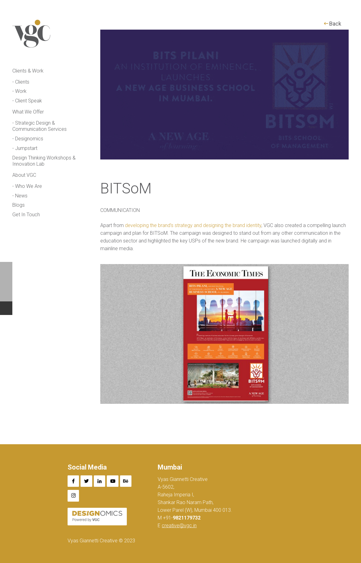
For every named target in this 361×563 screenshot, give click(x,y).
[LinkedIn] (100, 481)
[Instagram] (73, 496)
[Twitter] (86, 481)
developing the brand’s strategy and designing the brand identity (193, 225)
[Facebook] (73, 481)
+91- (181, 518)
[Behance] (126, 481)
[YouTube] (112, 481)
